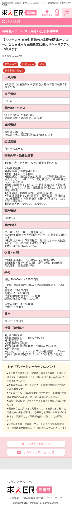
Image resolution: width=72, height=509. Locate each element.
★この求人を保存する (36, 443)
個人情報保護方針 (33, 498)
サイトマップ (54, 498)
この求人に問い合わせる (39, 452)
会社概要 (14, 498)
